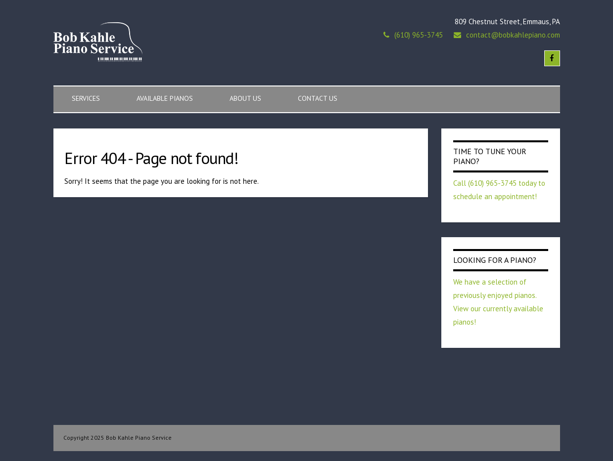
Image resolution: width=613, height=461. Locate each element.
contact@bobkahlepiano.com (513, 35)
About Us (245, 98)
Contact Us (317, 98)
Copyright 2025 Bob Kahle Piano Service (117, 437)
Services (86, 98)
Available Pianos (165, 98)
